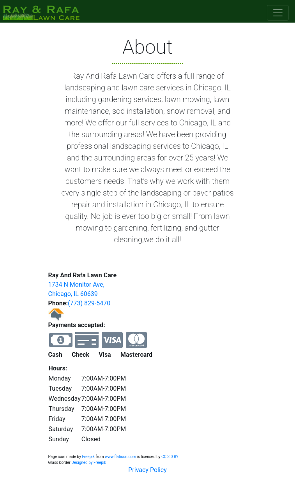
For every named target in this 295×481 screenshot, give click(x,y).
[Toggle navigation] (278, 13)
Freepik (88, 457)
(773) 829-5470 (89, 303)
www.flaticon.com (120, 457)
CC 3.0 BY (169, 457)
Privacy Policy (147, 470)
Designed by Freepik (88, 462)
